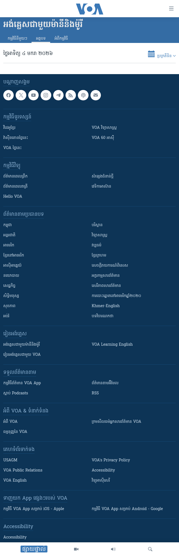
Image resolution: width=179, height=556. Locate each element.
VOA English (15, 481)
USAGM (10, 461)
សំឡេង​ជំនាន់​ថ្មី (102, 177)
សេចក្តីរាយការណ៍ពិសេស (110, 266)
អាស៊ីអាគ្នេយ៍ (12, 266)
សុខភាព (9, 306)
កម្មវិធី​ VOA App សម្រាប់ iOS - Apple (33, 509)
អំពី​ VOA (10, 422)
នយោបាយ (11, 276)
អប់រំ (6, 316)
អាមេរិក (8, 246)
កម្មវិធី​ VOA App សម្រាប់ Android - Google (127, 509)
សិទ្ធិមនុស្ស (11, 296)
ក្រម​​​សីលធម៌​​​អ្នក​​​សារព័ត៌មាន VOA (116, 422)
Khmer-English (106, 306)
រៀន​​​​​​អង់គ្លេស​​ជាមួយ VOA (22, 355)
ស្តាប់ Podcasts (15, 394)
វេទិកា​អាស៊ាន (101, 187)
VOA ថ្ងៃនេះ (12, 148)
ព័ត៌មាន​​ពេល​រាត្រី (15, 187)
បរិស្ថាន (97, 225)
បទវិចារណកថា (102, 316)
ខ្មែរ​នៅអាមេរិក (13, 256)
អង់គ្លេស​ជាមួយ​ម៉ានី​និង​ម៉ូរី (21, 345)
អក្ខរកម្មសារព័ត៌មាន (106, 276)
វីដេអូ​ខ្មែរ (9, 128)
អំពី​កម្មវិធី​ (61, 39)
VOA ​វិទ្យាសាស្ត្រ (104, 128)
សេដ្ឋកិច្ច (9, 286)
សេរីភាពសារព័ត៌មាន (106, 286)
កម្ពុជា (7, 225)
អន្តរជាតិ (9, 235)
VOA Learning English (112, 345)
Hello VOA (12, 197)
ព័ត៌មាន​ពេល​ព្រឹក (15, 177)
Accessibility (103, 471)
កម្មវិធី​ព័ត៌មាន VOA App (22, 383)
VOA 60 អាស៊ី (103, 138)
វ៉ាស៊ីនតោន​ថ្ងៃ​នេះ (15, 138)
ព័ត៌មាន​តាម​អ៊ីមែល (105, 383)
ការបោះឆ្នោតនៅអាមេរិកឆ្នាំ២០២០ (116, 296)
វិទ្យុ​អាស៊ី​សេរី (101, 481)
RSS (95, 394)
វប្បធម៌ (96, 246)
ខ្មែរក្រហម (99, 256)
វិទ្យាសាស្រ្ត (99, 235)
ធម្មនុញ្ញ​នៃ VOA (15, 432)
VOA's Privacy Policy (111, 461)
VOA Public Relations (22, 471)
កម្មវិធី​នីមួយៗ (17, 39)
